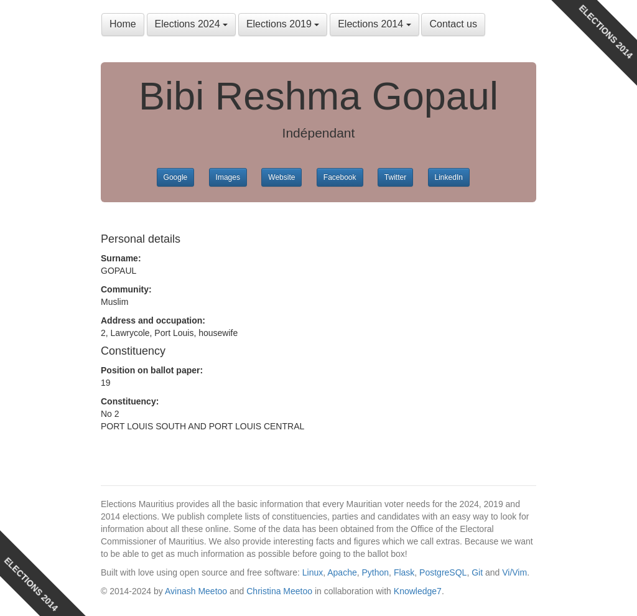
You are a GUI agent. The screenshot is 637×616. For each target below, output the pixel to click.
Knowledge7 (418, 591)
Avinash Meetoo (196, 591)
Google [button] (176, 177)
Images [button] (228, 177)
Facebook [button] (339, 177)
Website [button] (281, 177)
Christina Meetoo (279, 591)
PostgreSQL (443, 572)
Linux (312, 572)
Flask (404, 572)
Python (375, 572)
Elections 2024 (191, 24)
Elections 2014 (374, 24)
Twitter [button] (395, 177)
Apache (341, 572)
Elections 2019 (282, 24)
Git (477, 572)
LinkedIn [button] (449, 177)
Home (122, 24)
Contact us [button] (453, 24)
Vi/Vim (514, 572)
